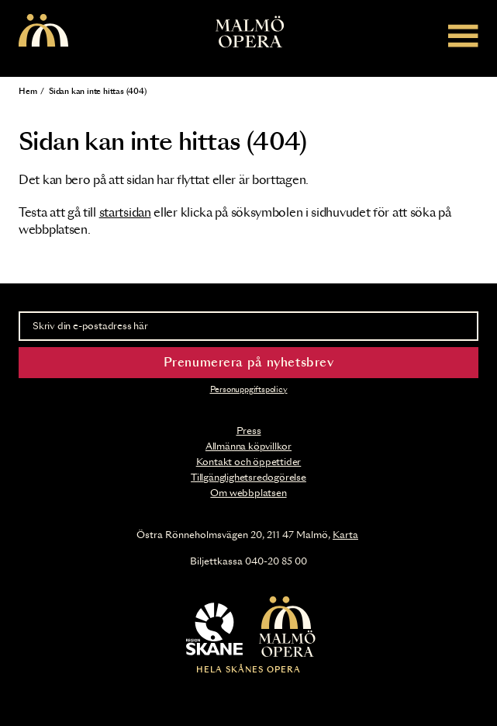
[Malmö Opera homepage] (43, 31)
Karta (345, 535)
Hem (27, 92)
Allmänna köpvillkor (248, 446)
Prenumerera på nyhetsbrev (249, 363)
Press (248, 431)
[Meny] (463, 35)
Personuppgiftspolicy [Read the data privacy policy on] (249, 390)
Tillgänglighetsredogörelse (248, 477)
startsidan (125, 213)
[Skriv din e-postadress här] (248, 326)
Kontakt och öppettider (249, 462)
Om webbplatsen (248, 493)
